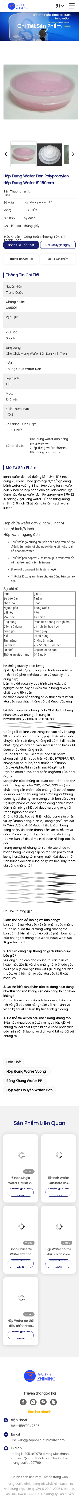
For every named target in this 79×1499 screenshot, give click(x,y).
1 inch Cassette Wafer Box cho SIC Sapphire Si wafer (20, 1252)
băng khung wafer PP (24, 1080)
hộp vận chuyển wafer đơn (29, 1090)
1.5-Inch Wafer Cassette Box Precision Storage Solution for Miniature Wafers (58, 1181)
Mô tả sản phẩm (58, 259)
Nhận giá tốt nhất (21, 244)
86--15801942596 (25, 1425)
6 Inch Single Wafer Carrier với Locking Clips (20, 1181)
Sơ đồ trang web (56, 1477)
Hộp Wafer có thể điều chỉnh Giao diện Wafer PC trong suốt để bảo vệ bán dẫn (58, 1252)
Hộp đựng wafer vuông (26, 1071)
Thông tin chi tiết (21, 259)
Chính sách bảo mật (26, 1477)
